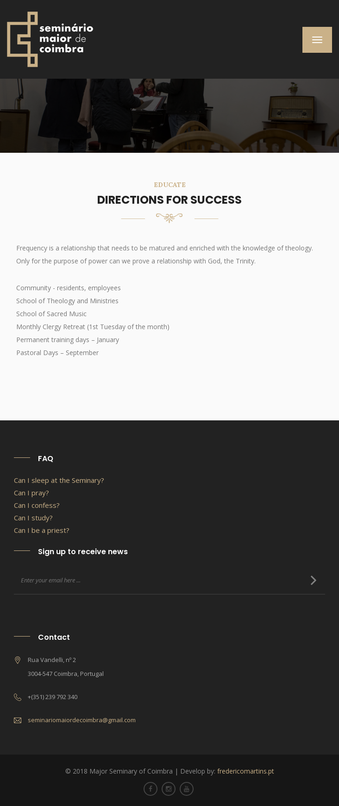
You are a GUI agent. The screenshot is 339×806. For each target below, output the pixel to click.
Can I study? (33, 517)
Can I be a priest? (41, 530)
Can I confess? (37, 505)
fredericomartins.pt (245, 771)
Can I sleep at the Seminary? (59, 480)
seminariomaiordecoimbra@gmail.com (82, 720)
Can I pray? (31, 492)
